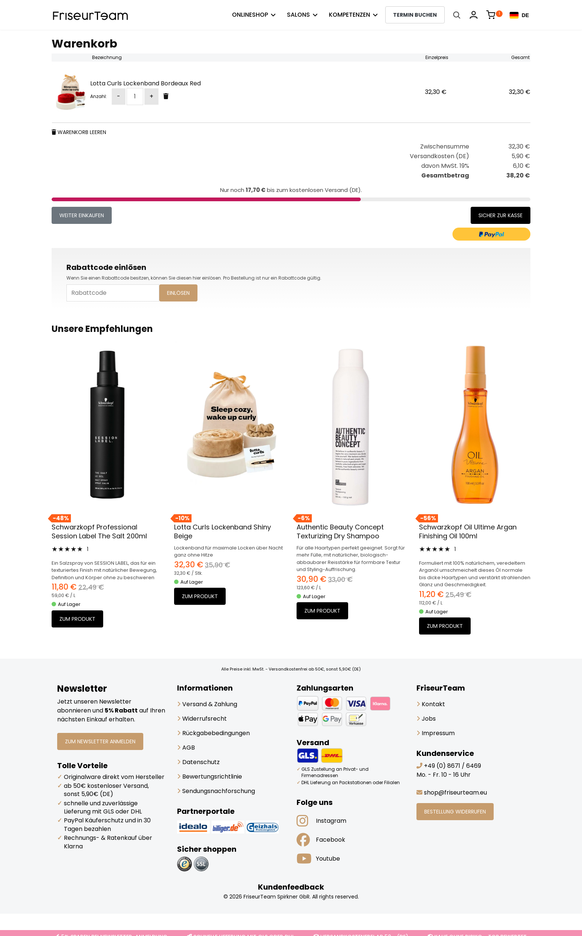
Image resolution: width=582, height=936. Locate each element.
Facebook (321, 840)
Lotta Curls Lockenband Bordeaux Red (145, 83)
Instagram (321, 821)
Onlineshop (250, 14)
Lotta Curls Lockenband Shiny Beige (222, 531)
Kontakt (430, 704)
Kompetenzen (349, 14)
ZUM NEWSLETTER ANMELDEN (100, 741)
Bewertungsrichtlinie (209, 776)
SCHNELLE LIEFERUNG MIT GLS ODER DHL (240, 929)
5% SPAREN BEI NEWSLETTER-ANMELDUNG (111, 929)
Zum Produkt (77, 619)
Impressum (435, 733)
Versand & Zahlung (207, 704)
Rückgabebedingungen (213, 733)
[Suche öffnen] (456, 14)
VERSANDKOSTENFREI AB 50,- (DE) (361, 929)
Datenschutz (198, 762)
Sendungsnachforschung (216, 791)
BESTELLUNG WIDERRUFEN (455, 811)
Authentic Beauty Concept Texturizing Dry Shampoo (340, 531)
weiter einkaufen (81, 215)
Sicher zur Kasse (500, 215)
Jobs (426, 718)
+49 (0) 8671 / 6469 (452, 765)
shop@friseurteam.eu (455, 792)
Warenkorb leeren (79, 132)
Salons (298, 14)
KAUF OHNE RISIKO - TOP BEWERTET (477, 929)
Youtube (318, 858)
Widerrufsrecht (202, 718)
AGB (186, 747)
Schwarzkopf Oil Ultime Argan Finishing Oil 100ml (468, 531)
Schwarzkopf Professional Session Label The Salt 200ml (99, 531)
